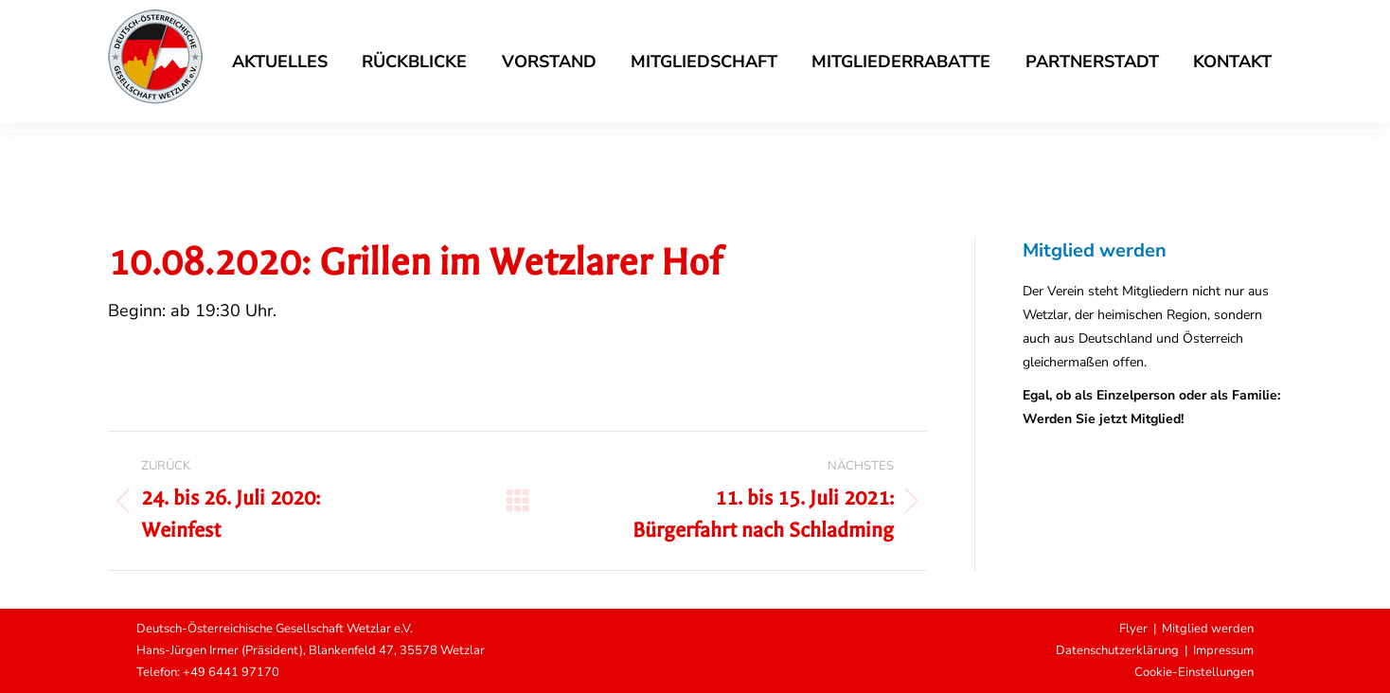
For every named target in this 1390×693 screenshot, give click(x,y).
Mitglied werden (1208, 628)
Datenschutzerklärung (1117, 650)
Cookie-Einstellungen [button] (1194, 672)
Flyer (1133, 628)
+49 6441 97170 (231, 672)
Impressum (1223, 650)
